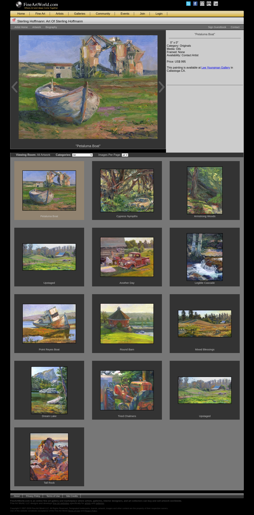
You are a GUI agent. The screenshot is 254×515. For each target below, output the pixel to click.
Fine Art (40, 13)
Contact (235, 27)
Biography (51, 27)
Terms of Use (53, 496)
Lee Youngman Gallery (215, 67)
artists (88, 503)
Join (142, 13)
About (17, 496)
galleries (100, 503)
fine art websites (61, 503)
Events (125, 13)
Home (21, 13)
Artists (60, 13)
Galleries (79, 13)
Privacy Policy (33, 496)
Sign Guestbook (217, 27)
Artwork (36, 27)
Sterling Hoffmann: (31, 21)
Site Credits (72, 496)
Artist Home (21, 27)
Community (103, 13)
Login (159, 13)
